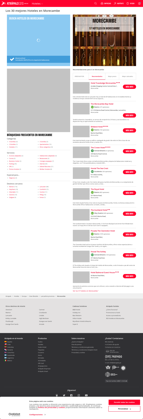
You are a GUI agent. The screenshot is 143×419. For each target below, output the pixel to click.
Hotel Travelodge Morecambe (103, 83)
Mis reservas (109, 342)
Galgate (11, 197)
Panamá (10, 350)
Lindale (41, 315)
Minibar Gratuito (45, 169)
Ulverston (9, 310)
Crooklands (43, 313)
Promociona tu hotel (113, 313)
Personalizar (124, 409)
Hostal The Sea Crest (99, 168)
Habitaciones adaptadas (47, 156)
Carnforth (43, 189)
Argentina (10, 358)
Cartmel (41, 310)
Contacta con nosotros (112, 347)
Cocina (11, 158)
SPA (10, 166)
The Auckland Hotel (99, 210)
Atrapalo (8, 296)
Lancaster (43, 187)
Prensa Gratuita (14, 169)
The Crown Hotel (98, 148)
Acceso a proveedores (113, 315)
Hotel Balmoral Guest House (103, 272)
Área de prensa (76, 344)
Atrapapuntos (42, 366)
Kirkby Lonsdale (11, 318)
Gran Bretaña (33, 296)
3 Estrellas (43, 142)
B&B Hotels (76, 310)
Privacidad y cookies (78, 352)
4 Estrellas (12, 142)
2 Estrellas (12, 144)
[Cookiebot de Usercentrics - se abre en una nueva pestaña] (14, 414)
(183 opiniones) (107, 171)
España (9, 342)
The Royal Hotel (97, 189)
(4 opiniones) (110, 151)
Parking (11, 164)
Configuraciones (36, 415)
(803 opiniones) (104, 192)
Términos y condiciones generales (83, 347)
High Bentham (44, 318)
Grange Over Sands (12, 324)
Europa (24, 296)
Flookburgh (9, 321)
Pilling (41, 195)
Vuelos (40, 342)
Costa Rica (10, 352)
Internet (42, 164)
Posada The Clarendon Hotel (103, 231)
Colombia (10, 347)
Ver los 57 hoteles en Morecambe (86, 291)
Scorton (42, 192)
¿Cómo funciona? (112, 310)
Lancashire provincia (47, 296)
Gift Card (41, 363)
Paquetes (41, 350)
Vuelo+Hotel (42, 347)
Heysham (12, 189)
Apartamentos (44, 144)
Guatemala (11, 355)
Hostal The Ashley (98, 252)
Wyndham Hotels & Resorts (82, 321)
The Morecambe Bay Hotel (102, 104)
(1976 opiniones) (105, 234)
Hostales (12, 147)
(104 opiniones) (104, 130)
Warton (11, 187)
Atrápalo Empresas (44, 369)
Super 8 (75, 324)
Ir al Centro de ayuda (112, 344)
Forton (42, 197)
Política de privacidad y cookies (51, 407)
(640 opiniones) (108, 213)
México (9, 361)
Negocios (12, 178)
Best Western (77, 315)
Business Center (14, 161)
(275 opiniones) (104, 107)
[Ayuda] (130, 3)
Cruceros (41, 352)
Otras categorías (45, 147)
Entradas (41, 358)
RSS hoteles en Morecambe (115, 318)
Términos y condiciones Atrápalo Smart (84, 350)
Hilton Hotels (77, 318)
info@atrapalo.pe (115, 363)
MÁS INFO (129, 86)
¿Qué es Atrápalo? (77, 342)
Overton (11, 195)
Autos (40, 355)
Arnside (41, 324)
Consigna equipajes (46, 161)
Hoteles (16, 296)
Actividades (42, 361)
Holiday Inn (76, 313)
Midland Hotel (97, 127)
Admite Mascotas (45, 166)
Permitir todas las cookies (124, 402)
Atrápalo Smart (43, 371)
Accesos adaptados (15, 156)
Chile (9, 344)
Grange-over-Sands (45, 321)
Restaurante (43, 158)
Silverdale (12, 192)
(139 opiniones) (110, 255)
